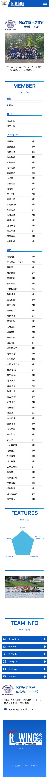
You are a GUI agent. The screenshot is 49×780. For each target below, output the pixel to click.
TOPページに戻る (24, 749)
